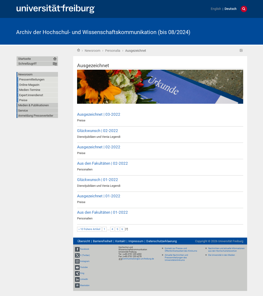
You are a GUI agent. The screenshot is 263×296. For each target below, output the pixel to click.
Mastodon (85, 285)
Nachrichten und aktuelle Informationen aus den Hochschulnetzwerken (226, 249)
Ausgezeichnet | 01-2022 (98, 196)
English (216, 9)
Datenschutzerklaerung (161, 241)
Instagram (85, 261)
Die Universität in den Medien (221, 255)
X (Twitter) (85, 255)
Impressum (135, 241)
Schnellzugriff (27, 63)
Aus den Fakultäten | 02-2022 (102, 163)
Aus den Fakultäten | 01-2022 (102, 212)
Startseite (78, 50)
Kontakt (120, 241)
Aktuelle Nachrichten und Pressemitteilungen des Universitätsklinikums (176, 257)
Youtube (84, 267)
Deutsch (231, 9)
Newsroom (92, 50)
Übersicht (84, 241)
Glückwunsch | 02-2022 (97, 130)
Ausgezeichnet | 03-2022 (98, 114)
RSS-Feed (241, 50)
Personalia (112, 50)
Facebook (84, 249)
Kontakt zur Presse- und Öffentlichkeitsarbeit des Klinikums (181, 249)
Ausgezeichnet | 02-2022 (98, 147)
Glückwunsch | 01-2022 (97, 179)
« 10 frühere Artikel (89, 229)
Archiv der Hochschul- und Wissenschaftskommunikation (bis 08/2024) (103, 32)
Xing (82, 273)
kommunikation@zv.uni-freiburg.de (138, 259)
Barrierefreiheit (102, 241)
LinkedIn (84, 279)
